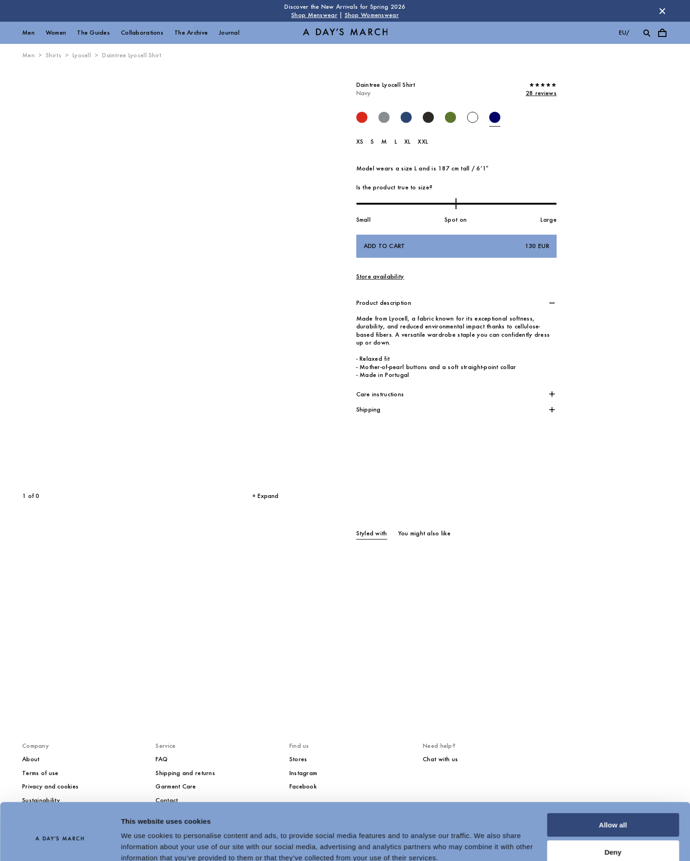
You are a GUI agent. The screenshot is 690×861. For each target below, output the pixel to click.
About (30, 759)
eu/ (624, 32)
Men (28, 32)
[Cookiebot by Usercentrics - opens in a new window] (59, 843)
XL (407, 142)
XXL (423, 142)
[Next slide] (208, 276)
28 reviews (541, 93)
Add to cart (456, 246)
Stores (298, 759)
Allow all (613, 784)
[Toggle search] (646, 33)
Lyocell (81, 55)
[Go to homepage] (345, 33)
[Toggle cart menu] (662, 33)
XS (360, 142)
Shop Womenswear (372, 15)
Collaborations (142, 32)
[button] (456, 303)
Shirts (53, 55)
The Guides (93, 32)
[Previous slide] (69, 276)
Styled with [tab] (371, 533)
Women (56, 32)
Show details (142, 843)
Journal (229, 32)
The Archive (191, 32)
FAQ (162, 759)
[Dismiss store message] (662, 11)
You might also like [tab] (424, 533)
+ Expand (265, 496)
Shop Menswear (314, 15)
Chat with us (440, 759)
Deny (613, 811)
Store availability (380, 276)
